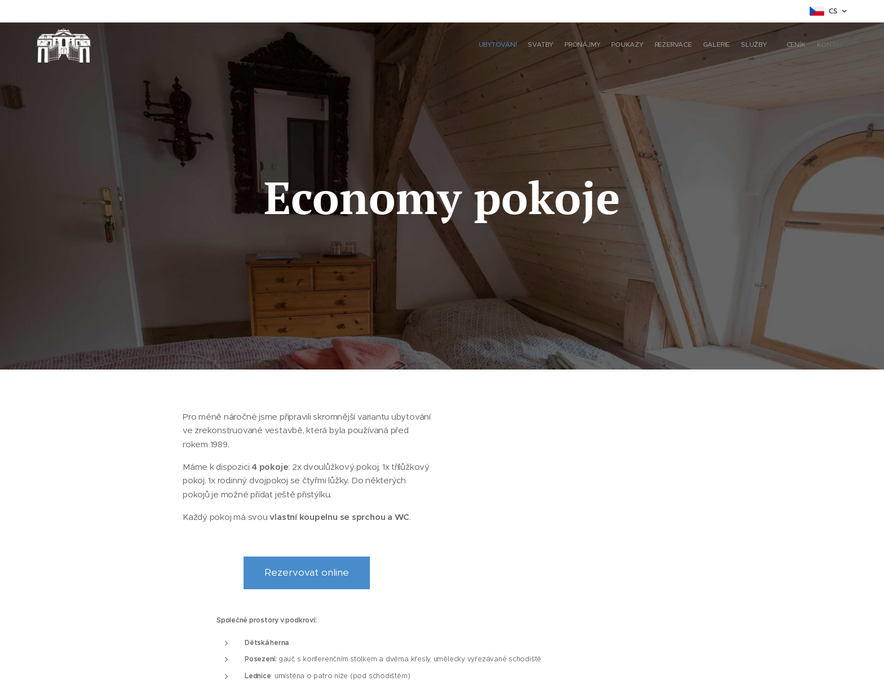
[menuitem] (750, 46)
